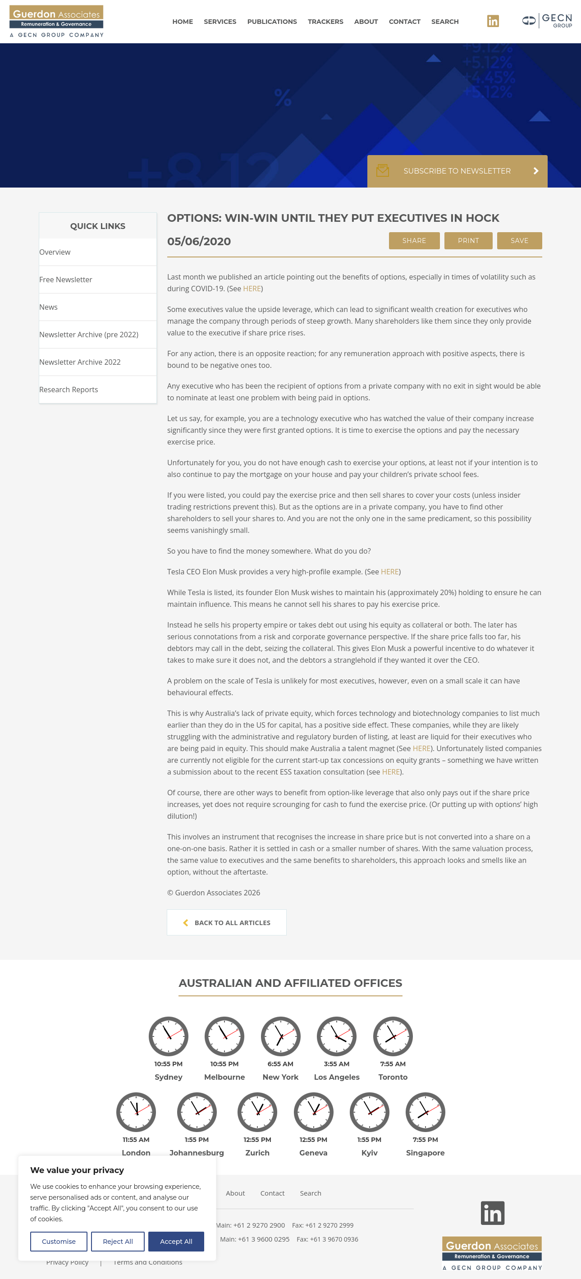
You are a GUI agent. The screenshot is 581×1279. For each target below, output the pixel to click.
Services (220, 22)
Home (182, 22)
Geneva (313, 1153)
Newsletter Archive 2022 (80, 362)
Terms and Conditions (148, 1261)
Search (445, 22)
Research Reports (68, 389)
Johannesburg (196, 1153)
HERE (252, 288)
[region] (117, 1208)
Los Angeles (337, 1077)
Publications (272, 22)
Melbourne (224, 1077)
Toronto (393, 1077)
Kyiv (369, 1153)
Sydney (168, 1077)
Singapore (425, 1153)
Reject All (118, 1242)
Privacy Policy (67, 1261)
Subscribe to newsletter (457, 176)
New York (280, 1077)
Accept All (176, 1242)
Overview (54, 252)
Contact (405, 22)
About (366, 22)
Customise (59, 1242)
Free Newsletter (65, 279)
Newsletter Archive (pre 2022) (88, 334)
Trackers (325, 22)
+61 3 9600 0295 (264, 1238)
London (136, 1153)
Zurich (258, 1153)
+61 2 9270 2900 (259, 1224)
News (48, 307)
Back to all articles (226, 922)
